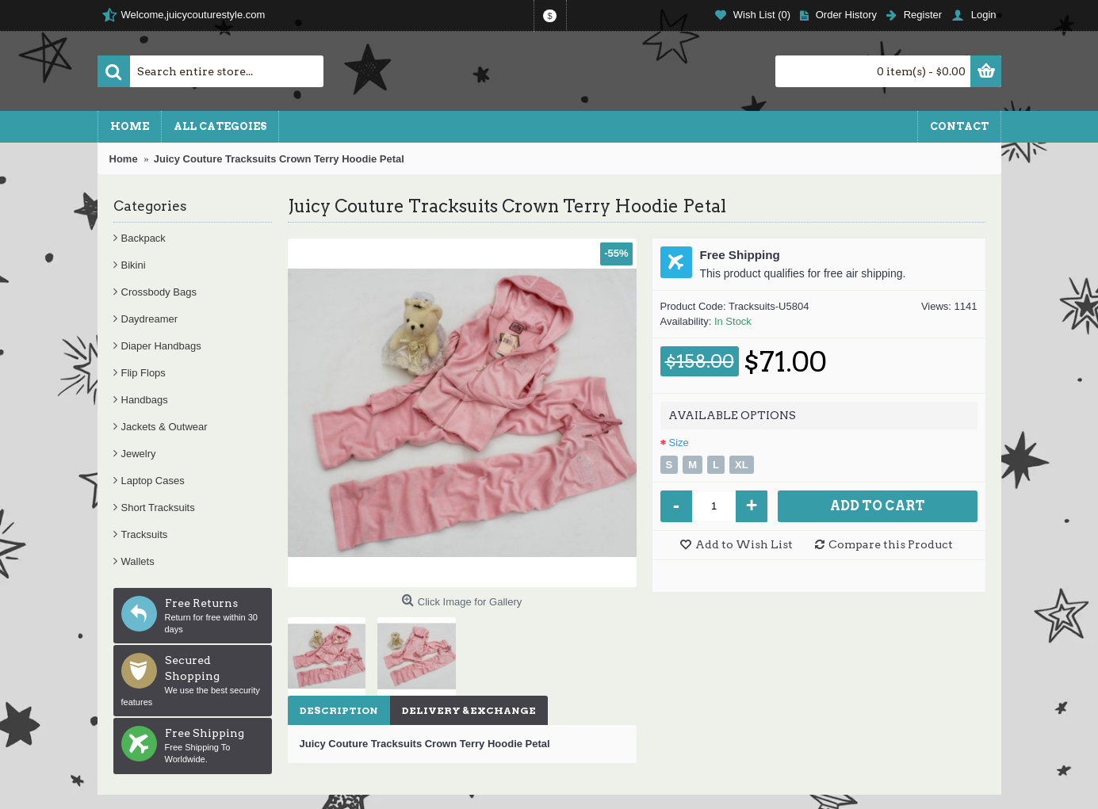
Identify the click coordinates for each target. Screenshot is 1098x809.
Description (339, 710)
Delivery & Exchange (469, 710)
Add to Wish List (744, 544)
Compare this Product (890, 544)
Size (679, 442)
